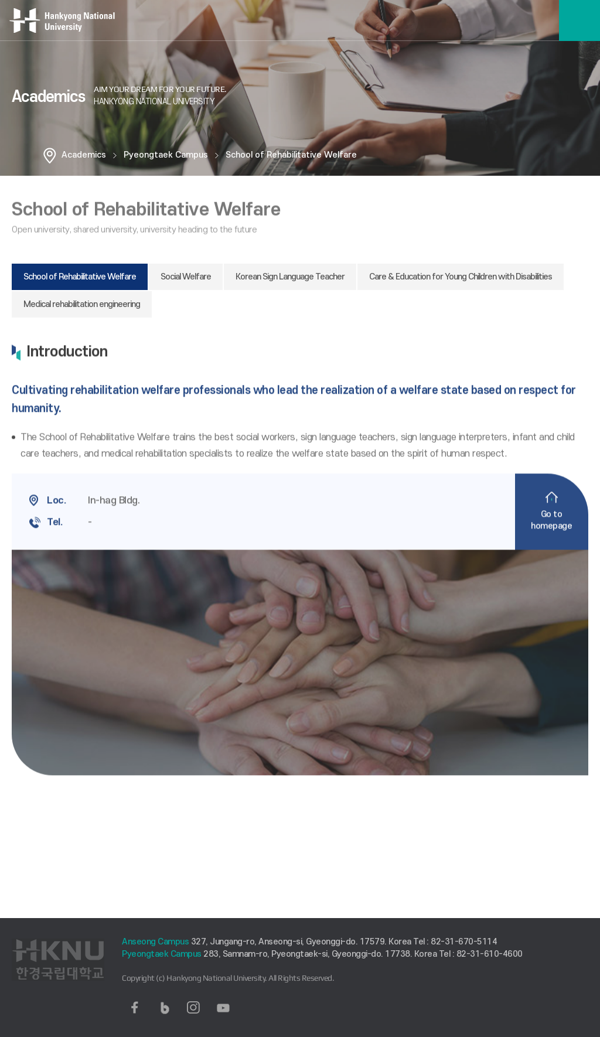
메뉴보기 (579, 20)
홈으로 (50, 155)
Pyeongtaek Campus (166, 155)
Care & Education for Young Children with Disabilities (460, 277)
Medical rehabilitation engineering (81, 304)
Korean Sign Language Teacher (290, 277)
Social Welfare (186, 277)
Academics (84, 155)
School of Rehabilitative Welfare (291, 155)
